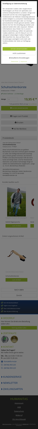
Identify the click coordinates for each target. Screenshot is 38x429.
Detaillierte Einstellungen (19, 58)
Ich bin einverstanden (19, 49)
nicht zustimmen (20, 53)
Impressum (24, 61)
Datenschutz (14, 61)
